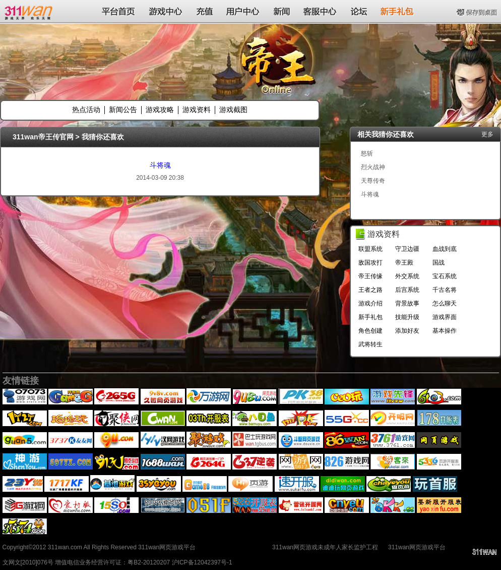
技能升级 (407, 317)
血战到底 (444, 248)
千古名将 (444, 289)
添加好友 (407, 330)
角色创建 (370, 330)
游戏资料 (196, 110)
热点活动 (86, 110)
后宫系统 (407, 289)
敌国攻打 (370, 262)
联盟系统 (370, 248)
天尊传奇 (373, 180)
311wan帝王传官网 (43, 137)
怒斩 (367, 153)
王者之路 (370, 289)
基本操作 (444, 330)
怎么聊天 (444, 303)
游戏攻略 (160, 110)
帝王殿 (404, 262)
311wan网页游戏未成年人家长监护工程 (325, 547)
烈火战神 (373, 167)
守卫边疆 (407, 248)
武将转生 (370, 344)
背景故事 (407, 303)
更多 (487, 134)
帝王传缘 (370, 276)
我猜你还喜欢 (103, 137)
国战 (438, 262)
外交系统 (407, 276)
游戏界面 (444, 317)
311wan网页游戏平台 (417, 547)
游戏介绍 (370, 303)
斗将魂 (160, 165)
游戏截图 (233, 110)
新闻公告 (123, 110)
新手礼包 (370, 317)
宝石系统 (444, 276)
